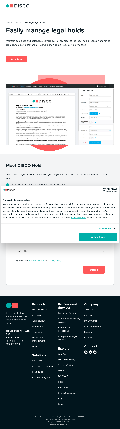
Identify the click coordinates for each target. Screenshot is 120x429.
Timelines (37, 331)
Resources (63, 387)
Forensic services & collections (67, 329)
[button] (108, 6)
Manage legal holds (35, 22)
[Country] (60, 251)
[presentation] (31, 270)
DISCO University (66, 359)
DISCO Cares (90, 320)
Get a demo (16, 59)
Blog (60, 398)
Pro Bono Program (41, 377)
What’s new (63, 354)
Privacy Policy (55, 260)
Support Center (65, 365)
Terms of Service (36, 260)
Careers (88, 315)
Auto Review (38, 320)
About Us (88, 309)
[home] (17, 5)
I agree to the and (38, 260)
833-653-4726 (13, 344)
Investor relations (92, 326)
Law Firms (37, 360)
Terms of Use (54, 424)
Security (88, 331)
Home (9, 22)
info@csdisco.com (14, 340)
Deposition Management (38, 339)
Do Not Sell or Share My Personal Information (60, 419)
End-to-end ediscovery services (69, 320)
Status (61, 370)
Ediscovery (37, 326)
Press (60, 381)
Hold (18, 22)
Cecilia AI (37, 315)
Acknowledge (98, 237)
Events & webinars (67, 392)
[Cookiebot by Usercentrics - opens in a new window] (104, 190)
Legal (60, 404)
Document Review (67, 313)
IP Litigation (38, 371)
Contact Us (89, 337)
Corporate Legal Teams (43, 366)
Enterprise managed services (68, 338)
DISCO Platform (39, 309)
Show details (104, 228)
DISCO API (63, 376)
